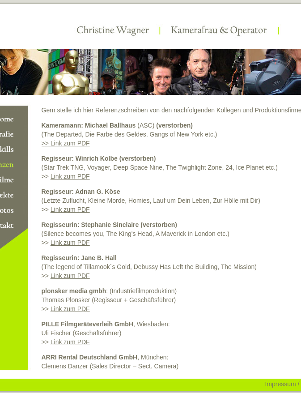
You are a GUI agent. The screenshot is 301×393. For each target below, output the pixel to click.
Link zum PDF (70, 176)
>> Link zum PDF (66, 143)
